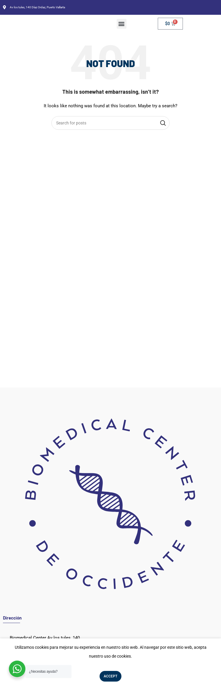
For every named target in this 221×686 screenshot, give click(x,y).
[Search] (110, 123)
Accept (110, 676)
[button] (121, 24)
